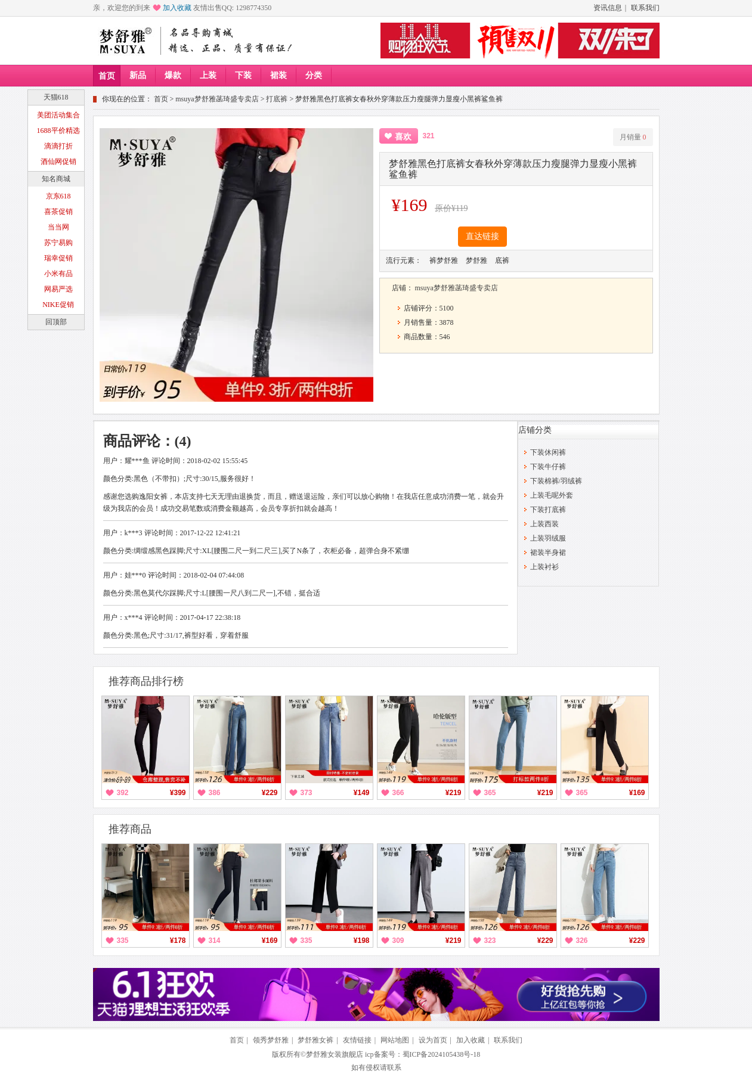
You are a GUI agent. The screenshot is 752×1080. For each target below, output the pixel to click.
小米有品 (58, 273)
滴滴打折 (58, 146)
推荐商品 (130, 829)
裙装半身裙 (548, 552)
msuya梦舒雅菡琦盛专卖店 (216, 99)
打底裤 (276, 99)
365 (490, 793)
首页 (106, 76)
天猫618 (56, 97)
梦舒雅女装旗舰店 (334, 1054)
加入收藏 (177, 8)
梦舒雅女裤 (315, 1040)
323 (490, 940)
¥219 (453, 793)
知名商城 (56, 179)
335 (123, 940)
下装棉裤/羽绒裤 (556, 481)
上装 (208, 75)
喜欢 (403, 136)
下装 (243, 75)
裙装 (278, 75)
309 (398, 940)
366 (398, 793)
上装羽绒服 (548, 538)
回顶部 (56, 322)
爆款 (173, 75)
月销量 (633, 137)
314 (215, 940)
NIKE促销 (58, 304)
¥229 (270, 793)
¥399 (178, 793)
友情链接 (357, 1040)
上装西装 (544, 524)
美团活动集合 (58, 115)
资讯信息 (607, 8)
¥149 (362, 793)
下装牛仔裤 (548, 467)
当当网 (58, 227)
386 (215, 793)
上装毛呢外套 (551, 495)
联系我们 (645, 8)
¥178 (178, 940)
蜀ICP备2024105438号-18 (442, 1054)
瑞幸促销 (58, 258)
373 (306, 793)
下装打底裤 (548, 509)
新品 (137, 75)
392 (123, 793)
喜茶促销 (58, 211)
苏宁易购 (58, 242)
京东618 (58, 196)
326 (582, 940)
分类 (313, 75)
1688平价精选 (58, 130)
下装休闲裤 (548, 452)
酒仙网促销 (58, 161)
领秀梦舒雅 (271, 1040)
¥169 (637, 793)
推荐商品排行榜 (146, 681)
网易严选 (58, 289)
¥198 (362, 940)
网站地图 (394, 1040)
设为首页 (433, 1040)
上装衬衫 (544, 567)
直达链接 (482, 236)
